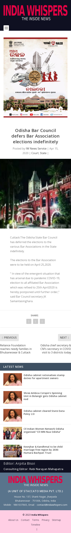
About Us (13, 520)
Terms (35, 520)
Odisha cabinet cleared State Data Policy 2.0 (44, 412)
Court (35, 153)
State (43, 153)
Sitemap (56, 520)
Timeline (35, 524)
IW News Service (36, 148)
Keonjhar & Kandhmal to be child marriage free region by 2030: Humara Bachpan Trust (43, 449)
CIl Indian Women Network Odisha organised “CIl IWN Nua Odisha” (44, 430)
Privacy (45, 520)
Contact (25, 520)
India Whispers (39, 514)
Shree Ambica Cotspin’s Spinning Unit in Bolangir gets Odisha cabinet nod (45, 396)
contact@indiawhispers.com (52, 504)
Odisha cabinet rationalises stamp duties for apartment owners (44, 377)
